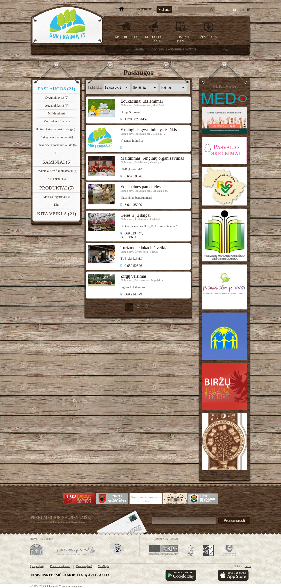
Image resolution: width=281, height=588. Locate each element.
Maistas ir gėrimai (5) (56, 196)
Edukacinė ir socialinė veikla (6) (57, 145)
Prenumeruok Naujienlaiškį (61, 517)
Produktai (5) (56, 188)
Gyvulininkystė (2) (56, 97)
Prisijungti (164, 9)
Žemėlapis (208, 37)
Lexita (248, 566)
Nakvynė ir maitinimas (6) (56, 137)
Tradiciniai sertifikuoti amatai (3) (56, 171)
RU (249, 9)
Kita (56, 204)
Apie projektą (126, 37)
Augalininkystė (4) (56, 105)
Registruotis (144, 9)
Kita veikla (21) (56, 213)
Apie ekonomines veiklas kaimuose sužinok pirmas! (58, 522)
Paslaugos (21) (56, 88)
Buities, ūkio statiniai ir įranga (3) (56, 129)
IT (56, 153)
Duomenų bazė (84, 566)
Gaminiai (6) (56, 162)
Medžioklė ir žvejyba (57, 121)
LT (234, 9)
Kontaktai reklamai (60, 566)
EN (242, 9)
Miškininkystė (56, 113)
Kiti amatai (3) (57, 179)
